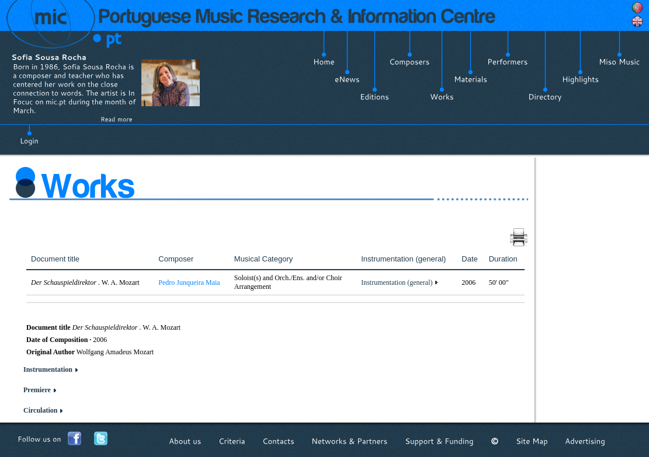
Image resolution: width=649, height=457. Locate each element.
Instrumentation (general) (396, 282)
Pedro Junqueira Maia (189, 282)
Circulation (40, 410)
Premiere (37, 390)
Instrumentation (47, 369)
